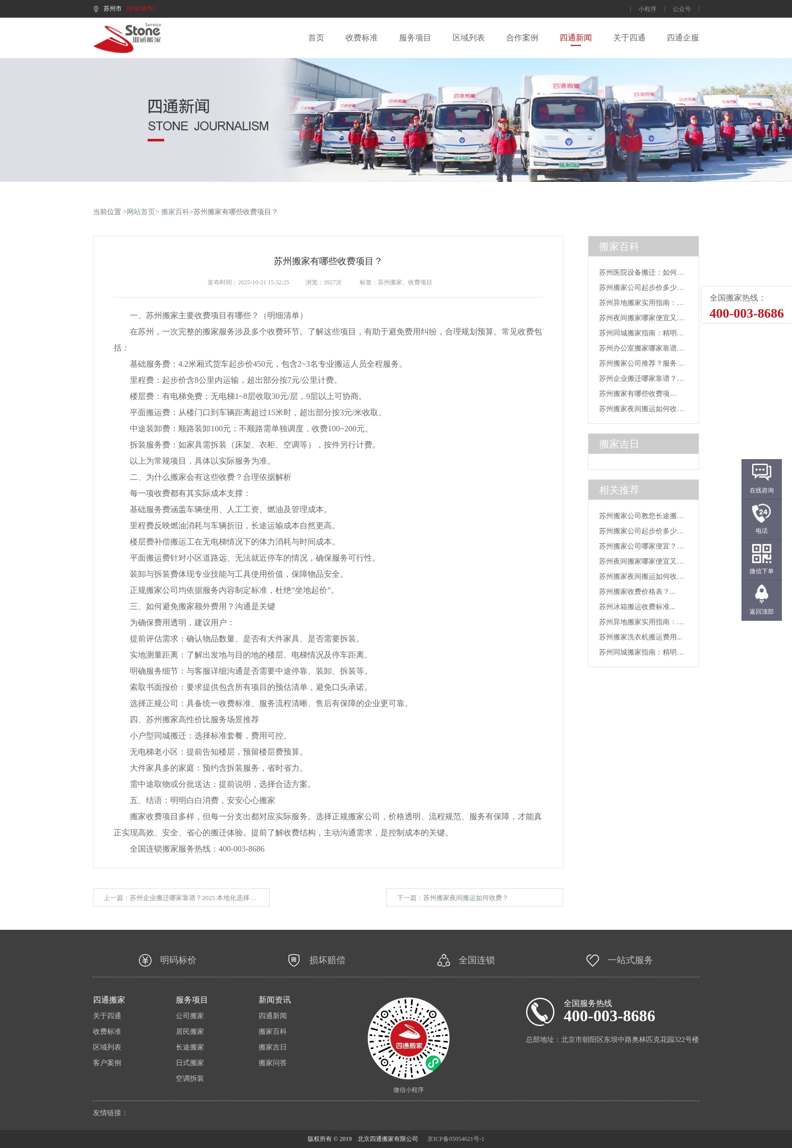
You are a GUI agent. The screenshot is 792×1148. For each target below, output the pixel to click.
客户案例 (107, 1063)
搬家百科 (175, 212)
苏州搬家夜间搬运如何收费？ (466, 898)
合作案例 (522, 38)
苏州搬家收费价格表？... (637, 591)
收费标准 (361, 38)
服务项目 (415, 38)
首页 (316, 38)
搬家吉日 (273, 1047)
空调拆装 (190, 1078)
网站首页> (143, 212)
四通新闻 (576, 38)
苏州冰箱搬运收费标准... (637, 607)
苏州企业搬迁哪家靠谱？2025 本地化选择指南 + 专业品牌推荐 (219, 898)
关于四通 (629, 38)
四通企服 (683, 38)
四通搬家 (109, 1000)
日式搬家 (190, 1063)
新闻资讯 (275, 1000)
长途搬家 (190, 1047)
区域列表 (469, 38)
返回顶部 (762, 611)
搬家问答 (273, 1063)
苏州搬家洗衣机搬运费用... (640, 637)
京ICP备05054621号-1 (455, 1138)
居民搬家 (190, 1031)
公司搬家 (190, 1016)
